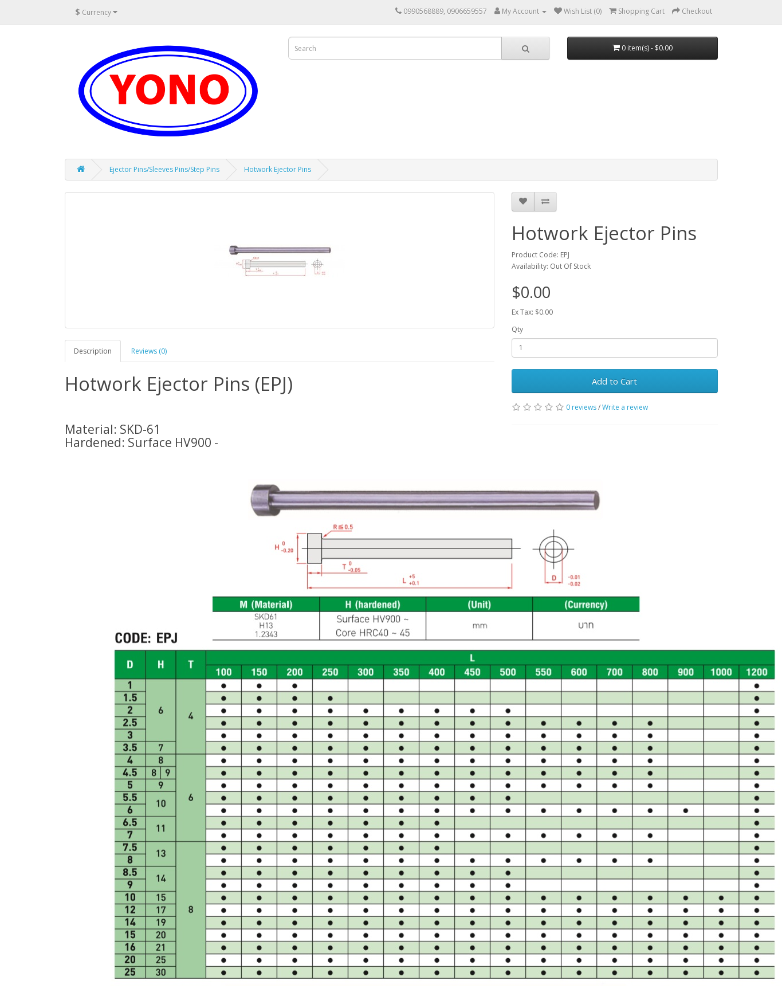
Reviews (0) (149, 351)
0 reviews (581, 407)
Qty (517, 329)
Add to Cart (614, 381)
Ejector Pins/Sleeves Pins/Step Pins (164, 169)
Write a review (625, 407)
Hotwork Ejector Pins (277, 169)
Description (93, 351)
